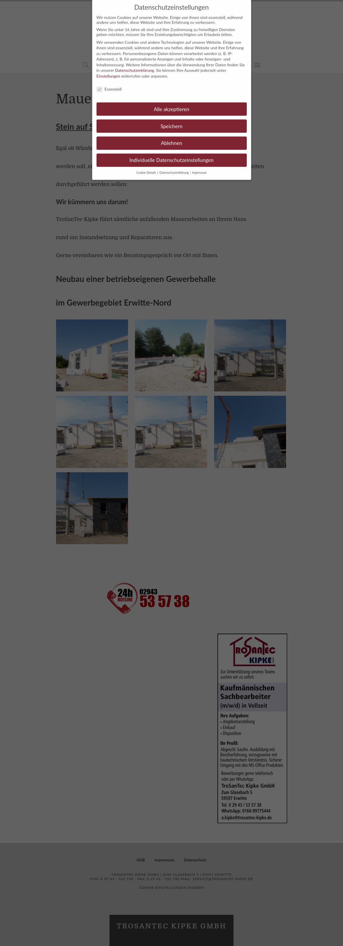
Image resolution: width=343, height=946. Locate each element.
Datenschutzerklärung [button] (175, 167)
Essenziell (109, 83)
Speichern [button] (171, 121)
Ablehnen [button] (171, 138)
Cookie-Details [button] (146, 167)
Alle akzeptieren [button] (171, 104)
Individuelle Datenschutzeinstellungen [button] (171, 155)
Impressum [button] (199, 167)
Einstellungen (108, 70)
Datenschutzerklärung (134, 64)
